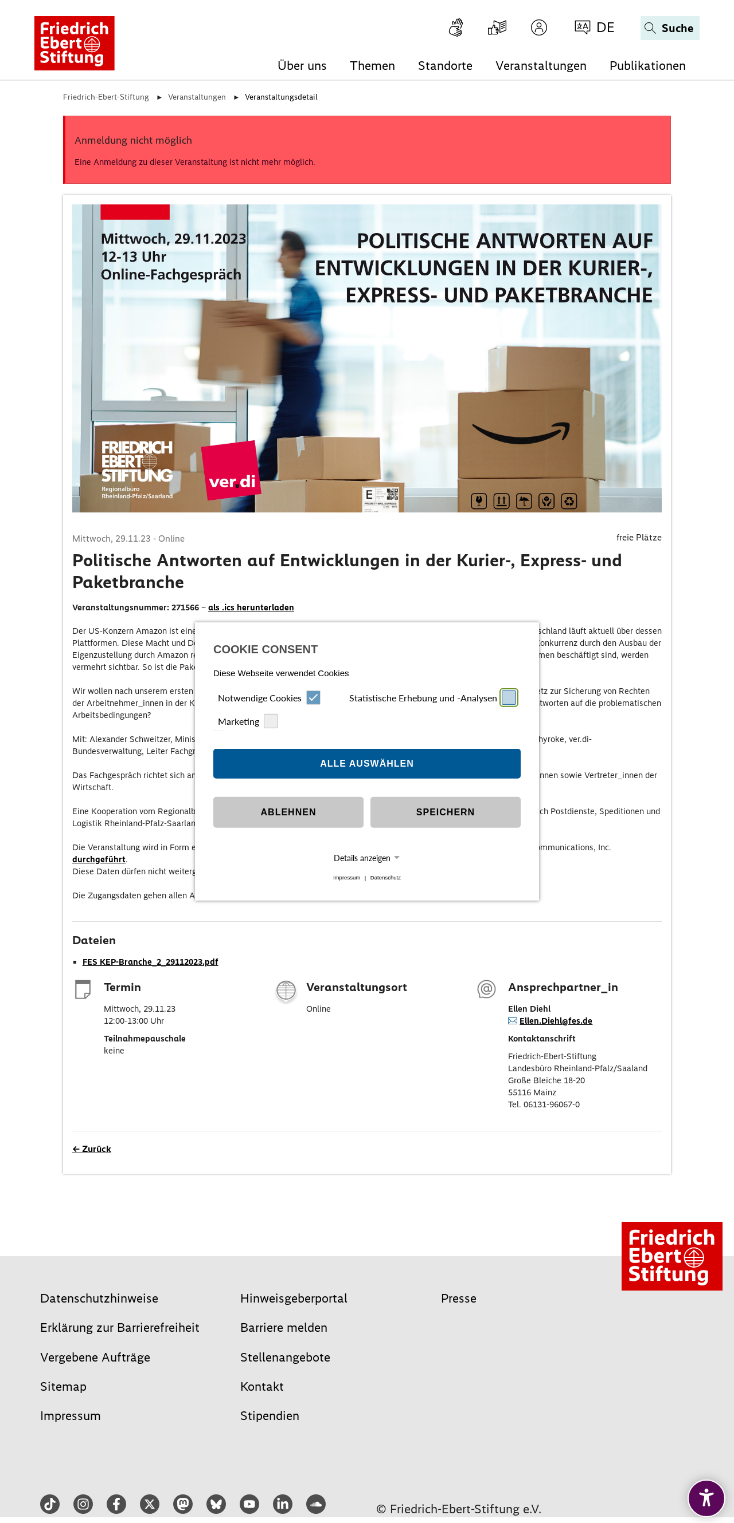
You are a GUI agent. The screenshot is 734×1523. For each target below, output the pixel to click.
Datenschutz (385, 878)
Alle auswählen (367, 763)
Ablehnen (289, 812)
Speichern (445, 812)
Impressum (346, 878)
